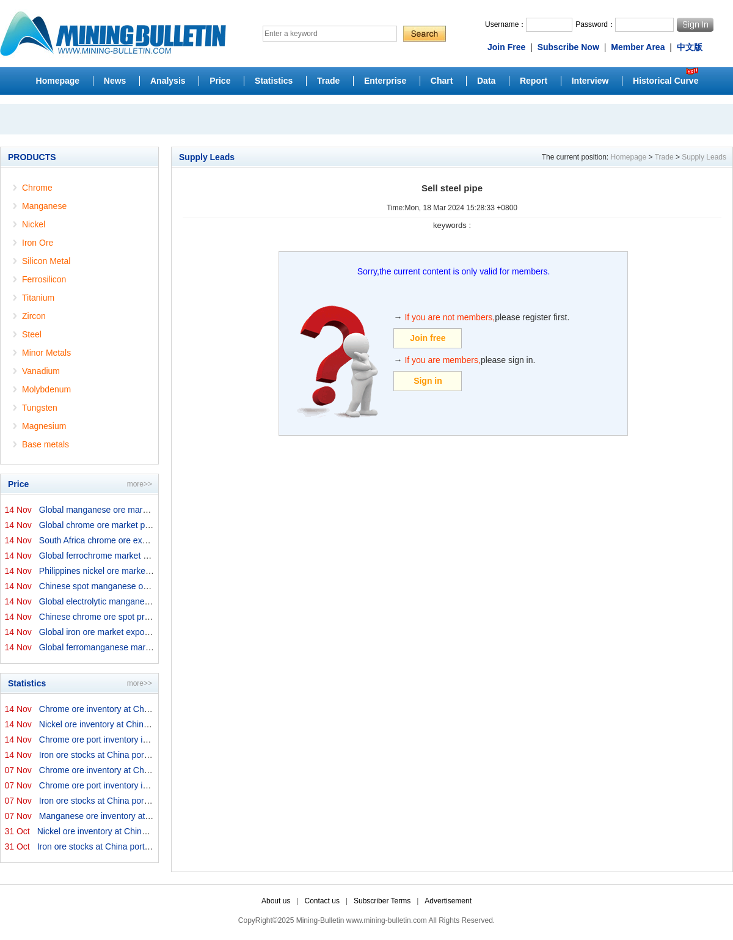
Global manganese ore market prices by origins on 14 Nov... (152, 510)
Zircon (34, 316)
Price (220, 81)
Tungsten (39, 408)
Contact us (322, 901)
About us (275, 901)
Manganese (44, 206)
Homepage (58, 81)
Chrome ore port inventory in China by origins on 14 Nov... (149, 739)
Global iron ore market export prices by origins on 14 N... (146, 632)
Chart (442, 81)
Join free (427, 338)
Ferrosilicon (44, 279)
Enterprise (385, 81)
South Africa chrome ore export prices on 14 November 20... (153, 540)
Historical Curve (665, 81)
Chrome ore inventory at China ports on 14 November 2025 (151, 709)
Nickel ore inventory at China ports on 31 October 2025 (141, 831)
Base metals (45, 444)
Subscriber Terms (382, 901)
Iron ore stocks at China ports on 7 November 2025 (136, 801)
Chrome (37, 188)
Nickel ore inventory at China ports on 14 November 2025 (148, 724)
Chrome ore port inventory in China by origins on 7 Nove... (149, 785)
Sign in (428, 381)
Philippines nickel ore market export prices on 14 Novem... (149, 571)
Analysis (168, 81)
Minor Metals (46, 353)
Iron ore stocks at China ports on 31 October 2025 (132, 846)
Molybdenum (46, 389)
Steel (32, 334)
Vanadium (41, 371)
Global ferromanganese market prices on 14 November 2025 (154, 647)
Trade (328, 81)
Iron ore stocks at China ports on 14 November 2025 (138, 755)
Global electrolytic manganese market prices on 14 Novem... (153, 601)
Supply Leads (704, 157)
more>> (139, 484)
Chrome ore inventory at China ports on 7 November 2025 (149, 770)
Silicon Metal (46, 261)
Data (486, 81)
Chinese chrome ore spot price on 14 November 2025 (141, 617)
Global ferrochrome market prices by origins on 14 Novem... (152, 555)
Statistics (274, 81)
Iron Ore (37, 243)
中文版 (689, 47)
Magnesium (44, 426)
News (115, 81)
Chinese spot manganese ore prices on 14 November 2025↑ (153, 586)
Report (533, 81)
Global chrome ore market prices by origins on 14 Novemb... (153, 525)
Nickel (33, 224)
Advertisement (448, 901)
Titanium (38, 298)
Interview (590, 81)
